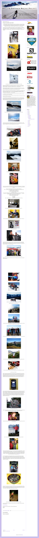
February (29, 124)
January (29, 125)
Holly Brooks (31, 95)
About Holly (6, 19)
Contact (23, 19)
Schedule (10, 19)
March (28, 123)
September (29, 117)
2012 (28, 113)
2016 (28, 110)
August (29, 120)
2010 (28, 126)
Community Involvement (18, 19)
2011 (28, 114)
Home (3, 19)
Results (13, 19)
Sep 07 (29, 118)
